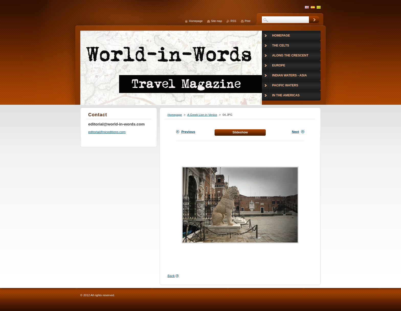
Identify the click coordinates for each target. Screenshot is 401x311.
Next (295, 132)
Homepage (175, 114)
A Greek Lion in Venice (202, 114)
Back (171, 276)
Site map (216, 20)
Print (247, 20)
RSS (233, 20)
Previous (188, 132)
